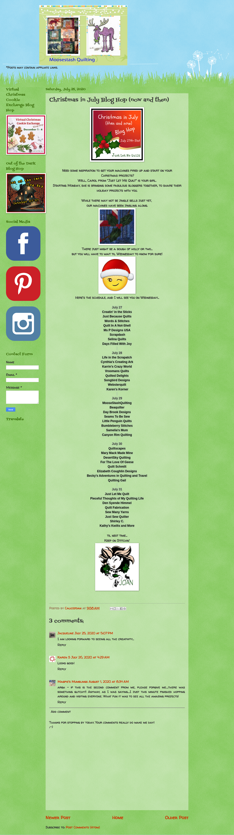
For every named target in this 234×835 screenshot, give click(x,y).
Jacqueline (65, 633)
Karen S (63, 657)
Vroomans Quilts (117, 371)
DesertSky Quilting (116, 457)
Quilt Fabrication (117, 507)
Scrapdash (117, 334)
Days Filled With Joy (117, 344)
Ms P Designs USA (117, 330)
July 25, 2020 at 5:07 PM (94, 633)
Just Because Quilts (117, 316)
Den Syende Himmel (116, 503)
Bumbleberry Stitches (117, 425)
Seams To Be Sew (117, 416)
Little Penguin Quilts (117, 421)
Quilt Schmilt (117, 466)
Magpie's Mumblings (72, 681)
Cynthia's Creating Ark (117, 362)
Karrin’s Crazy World (117, 366)
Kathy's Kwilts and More (117, 525)
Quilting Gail (117, 480)
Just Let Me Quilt (117, 494)
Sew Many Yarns (117, 512)
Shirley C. (117, 521)
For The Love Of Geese (117, 462)
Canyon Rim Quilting (117, 435)
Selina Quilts (117, 339)
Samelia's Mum (117, 430)
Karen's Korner (117, 389)
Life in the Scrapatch (117, 357)
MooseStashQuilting (117, 403)
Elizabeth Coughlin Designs (117, 471)
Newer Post (58, 817)
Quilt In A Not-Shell (117, 325)
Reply (61, 645)
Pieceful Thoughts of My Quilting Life (117, 498)
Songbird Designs (117, 380)
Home (117, 817)
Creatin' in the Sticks (117, 312)
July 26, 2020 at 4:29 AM (90, 657)
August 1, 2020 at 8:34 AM (109, 681)
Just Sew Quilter (117, 516)
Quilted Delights (117, 375)
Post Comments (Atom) (83, 827)
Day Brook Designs (117, 412)
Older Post (176, 817)
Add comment (61, 711)
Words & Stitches (116, 321)
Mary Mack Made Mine (117, 453)
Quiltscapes (117, 448)
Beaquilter (117, 407)
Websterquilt (117, 384)
